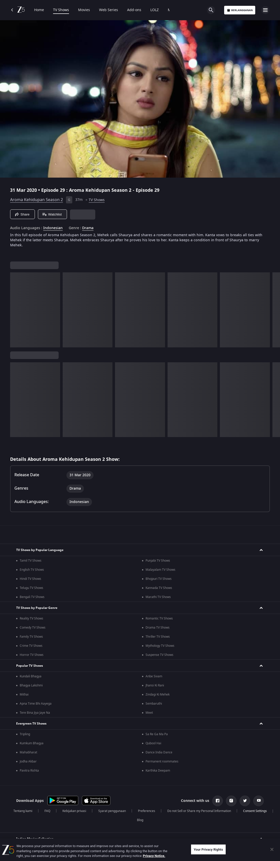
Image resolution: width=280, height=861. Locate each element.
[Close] (271, 849)
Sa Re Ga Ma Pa (157, 734)
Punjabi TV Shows (158, 560)
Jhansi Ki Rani (155, 685)
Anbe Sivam (154, 676)
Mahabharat (28, 752)
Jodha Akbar (28, 761)
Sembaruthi (154, 703)
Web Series (108, 10)
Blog (140, 820)
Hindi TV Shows (30, 579)
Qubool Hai (153, 743)
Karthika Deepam (158, 770)
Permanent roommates (162, 761)
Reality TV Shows (31, 618)
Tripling (25, 734)
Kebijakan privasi (74, 811)
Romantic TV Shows (159, 618)
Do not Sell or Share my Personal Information (199, 811)
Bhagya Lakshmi (31, 685)
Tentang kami (22, 811)
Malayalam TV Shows (160, 569)
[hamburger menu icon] (265, 10)
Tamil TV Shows (30, 560)
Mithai (24, 694)
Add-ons (134, 10)
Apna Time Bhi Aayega (36, 703)
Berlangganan (240, 10)
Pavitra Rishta (29, 770)
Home (39, 10)
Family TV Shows (31, 636)
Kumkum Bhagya (31, 743)
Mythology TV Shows (160, 645)
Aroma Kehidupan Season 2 (36, 200)
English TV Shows (32, 569)
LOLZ (154, 10)
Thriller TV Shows (158, 636)
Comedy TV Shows (32, 627)
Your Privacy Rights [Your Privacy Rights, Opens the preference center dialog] (208, 849)
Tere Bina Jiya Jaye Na (35, 712)
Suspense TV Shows (159, 655)
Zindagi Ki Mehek (158, 694)
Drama (88, 228)
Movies (84, 10)
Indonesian (53, 228)
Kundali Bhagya (30, 676)
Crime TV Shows (31, 645)
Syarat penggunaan (112, 811)
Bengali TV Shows (32, 597)
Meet (149, 712)
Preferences (146, 811)
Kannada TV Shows (159, 588)
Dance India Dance (159, 752)
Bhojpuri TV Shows (159, 579)
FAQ (47, 811)
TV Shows (61, 10)
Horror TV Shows (31, 655)
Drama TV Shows (158, 627)
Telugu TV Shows (31, 588)
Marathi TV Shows (158, 597)
